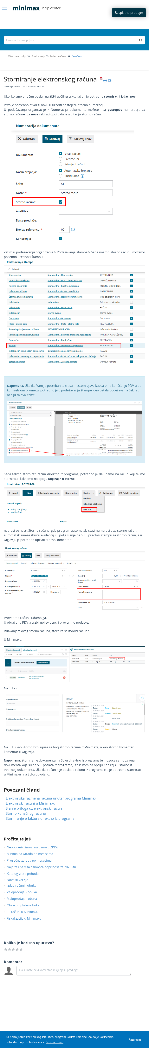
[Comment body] (73, 970)
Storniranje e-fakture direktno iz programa (40, 818)
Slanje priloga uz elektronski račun (34, 808)
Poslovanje (38, 56)
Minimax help (17, 56)
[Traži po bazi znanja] (70, 40)
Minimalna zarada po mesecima (33, 854)
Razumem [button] (135, 1039)
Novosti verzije (20, 880)
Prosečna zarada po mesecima (32, 860)
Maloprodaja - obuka (25, 899)
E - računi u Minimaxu (25, 912)
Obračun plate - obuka (26, 905)
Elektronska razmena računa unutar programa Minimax (51, 798)
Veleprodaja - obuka (25, 892)
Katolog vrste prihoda (26, 873)
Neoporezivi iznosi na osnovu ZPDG (36, 847)
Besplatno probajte (129, 12)
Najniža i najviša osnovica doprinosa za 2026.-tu (44, 867)
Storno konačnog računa (26, 813)
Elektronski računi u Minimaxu (30, 803)
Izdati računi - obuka (24, 885)
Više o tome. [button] (54, 1042)
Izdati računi (58, 56)
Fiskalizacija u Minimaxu (27, 918)
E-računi (77, 56)
